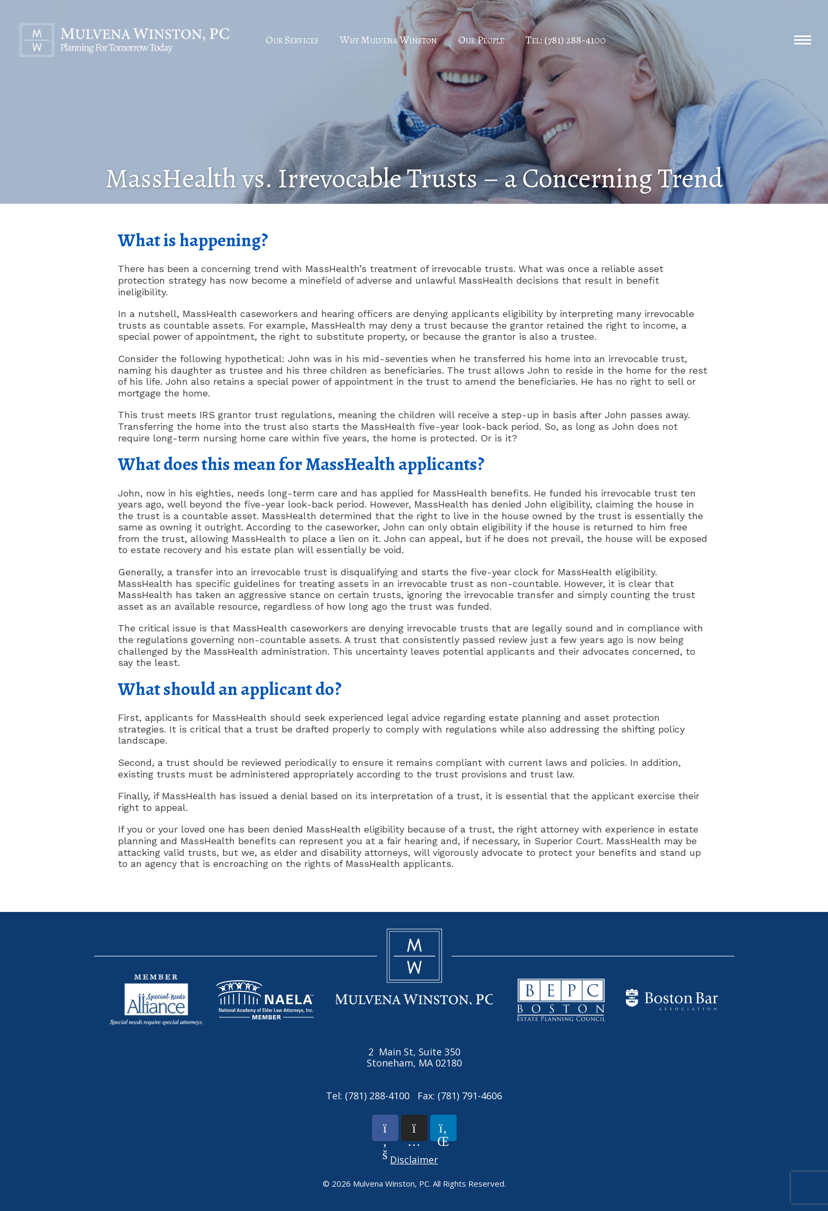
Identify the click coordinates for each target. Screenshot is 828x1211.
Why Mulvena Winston (388, 40)
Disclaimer (414, 1159)
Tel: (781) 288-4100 (565, 40)
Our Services (292, 40)
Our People (481, 40)
